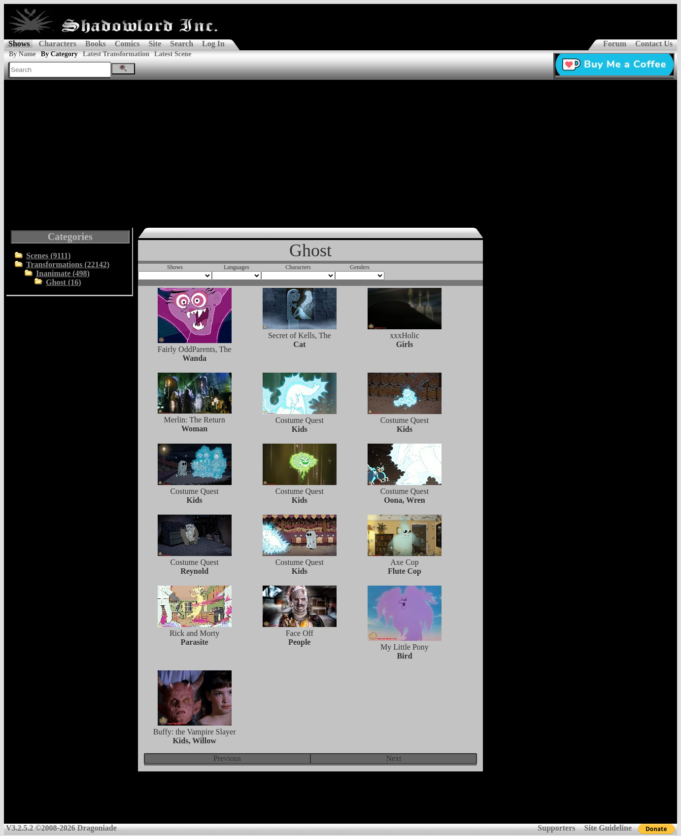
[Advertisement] (340, 154)
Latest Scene (172, 54)
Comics (127, 43)
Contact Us (654, 43)
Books (95, 43)
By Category (59, 54)
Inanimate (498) (63, 273)
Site (154, 43)
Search (181, 43)
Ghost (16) (63, 282)
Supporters (556, 828)
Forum (614, 43)
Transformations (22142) (67, 264)
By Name (22, 54)
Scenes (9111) (48, 255)
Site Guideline (608, 828)
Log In (213, 43)
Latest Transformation (116, 54)
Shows (19, 43)
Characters (57, 43)
